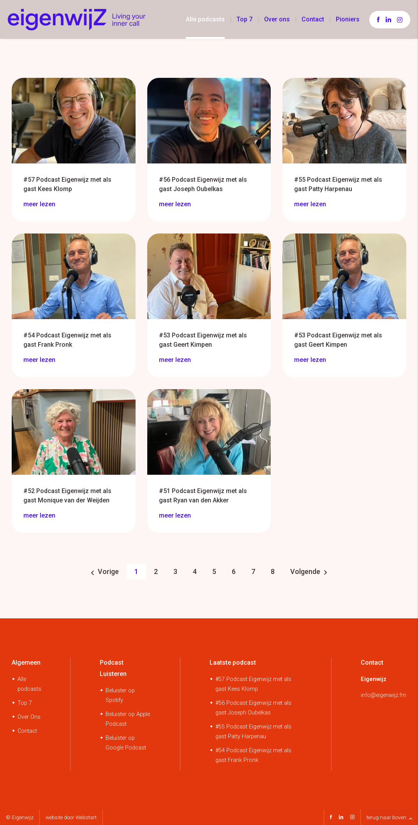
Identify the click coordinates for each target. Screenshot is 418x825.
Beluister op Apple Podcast (128, 719)
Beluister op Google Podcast (126, 743)
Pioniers (348, 19)
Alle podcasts (205, 19)
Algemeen (26, 662)
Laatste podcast (233, 662)
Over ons (277, 19)
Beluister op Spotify (120, 695)
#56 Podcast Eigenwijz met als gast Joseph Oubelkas (253, 708)
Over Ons (29, 717)
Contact (313, 19)
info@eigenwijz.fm (383, 695)
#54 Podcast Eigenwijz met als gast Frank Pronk (253, 755)
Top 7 (244, 19)
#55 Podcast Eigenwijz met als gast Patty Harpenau (253, 731)
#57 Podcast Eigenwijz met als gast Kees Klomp (253, 684)
